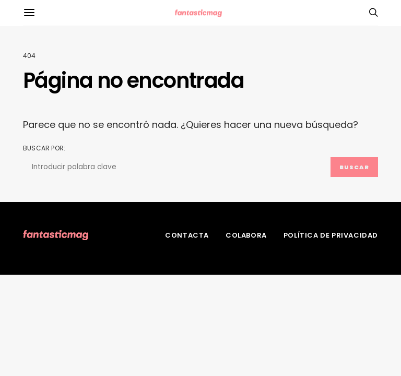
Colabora (246, 235)
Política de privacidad (331, 235)
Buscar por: (44, 148)
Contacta (187, 235)
